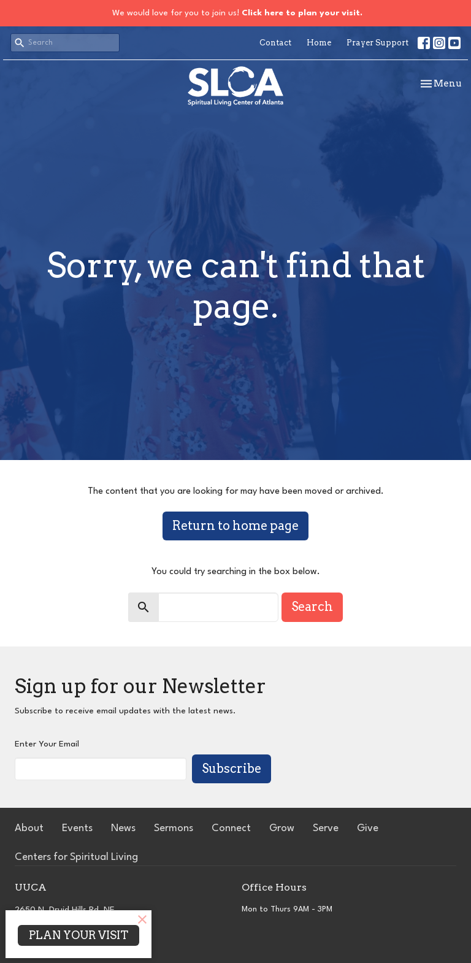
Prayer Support (377, 42)
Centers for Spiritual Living (76, 857)
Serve (326, 828)
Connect (231, 828)
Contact (275, 42)
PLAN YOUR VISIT (78, 935)
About (29, 828)
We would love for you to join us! (237, 13)
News (123, 828)
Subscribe (231, 768)
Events (77, 828)
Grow (281, 828)
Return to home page (235, 525)
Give (367, 828)
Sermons (173, 828)
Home (319, 42)
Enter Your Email (47, 744)
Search (312, 606)
